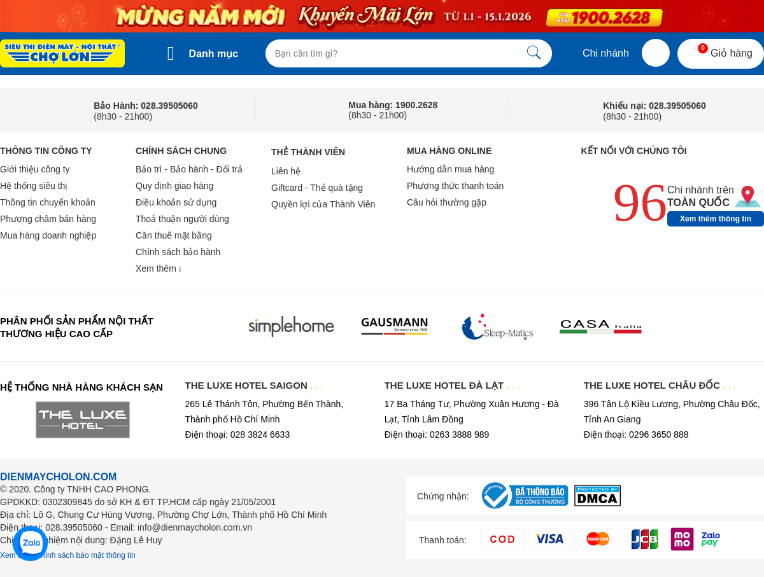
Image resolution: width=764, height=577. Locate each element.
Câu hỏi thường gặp (446, 202)
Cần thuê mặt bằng (174, 235)
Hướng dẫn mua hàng (450, 169)
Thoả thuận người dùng (182, 219)
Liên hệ (286, 171)
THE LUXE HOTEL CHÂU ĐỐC (660, 385)
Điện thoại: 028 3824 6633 (237, 434)
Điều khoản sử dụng (176, 202)
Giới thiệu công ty (35, 169)
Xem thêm (158, 268)
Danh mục (214, 53)
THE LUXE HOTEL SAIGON (254, 385)
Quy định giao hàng (174, 186)
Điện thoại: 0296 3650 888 (636, 434)
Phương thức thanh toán (455, 186)
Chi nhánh (596, 53)
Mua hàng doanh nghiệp (48, 235)
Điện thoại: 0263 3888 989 (437, 434)
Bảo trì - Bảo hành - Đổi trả (189, 169)
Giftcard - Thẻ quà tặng (317, 188)
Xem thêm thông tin (715, 218)
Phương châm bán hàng (48, 219)
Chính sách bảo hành (178, 252)
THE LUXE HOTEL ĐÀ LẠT (452, 385)
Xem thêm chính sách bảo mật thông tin (68, 555)
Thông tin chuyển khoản (48, 202)
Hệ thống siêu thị (33, 186)
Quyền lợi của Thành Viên (323, 204)
